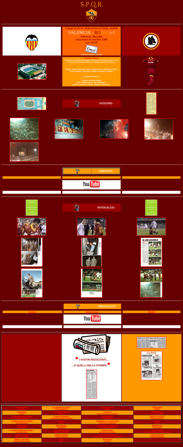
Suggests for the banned (21, 441)
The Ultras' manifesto (107, 427)
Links (61, 439)
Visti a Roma (157, 412)
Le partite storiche (61, 430)
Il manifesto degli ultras (107, 426)
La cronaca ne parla (107, 435)
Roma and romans (157, 418)
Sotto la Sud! (157, 430)
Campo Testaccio (61, 416)
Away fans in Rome (157, 414)
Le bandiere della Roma (21, 416)
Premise (22, 414)
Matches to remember (61, 432)
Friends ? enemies (61, 436)
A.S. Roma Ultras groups (107, 432)
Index (22, 409)
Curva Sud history (22, 432)
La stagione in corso (61, 407)
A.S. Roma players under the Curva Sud (157, 432)
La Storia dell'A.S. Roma (22, 421)
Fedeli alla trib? (157, 435)
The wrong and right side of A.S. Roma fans (107, 436)
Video (157, 421)
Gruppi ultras (107, 430)
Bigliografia (157, 426)
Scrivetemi (107, 439)
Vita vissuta (22, 426)
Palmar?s (61, 414)
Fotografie (157, 407)
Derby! (61, 421)
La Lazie (107, 412)
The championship (61, 409)
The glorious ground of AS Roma (61, 418)
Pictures (157, 409)
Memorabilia (107, 416)
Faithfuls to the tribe (157, 436)
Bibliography (157, 427)
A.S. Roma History (22, 423)
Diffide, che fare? (21, 439)
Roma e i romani (157, 416)
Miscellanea (61, 426)
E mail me (107, 441)
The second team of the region (107, 414)
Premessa (21, 412)
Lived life (22, 427)
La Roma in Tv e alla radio (107, 421)
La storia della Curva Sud (22, 430)
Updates (107, 409)
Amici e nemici (61, 435)
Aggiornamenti (107, 407)
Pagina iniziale (21, 407)
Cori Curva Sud (22, 435)
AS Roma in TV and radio (107, 423)
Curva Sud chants (22, 436)
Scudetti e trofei (61, 412)
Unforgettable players (21, 418)
